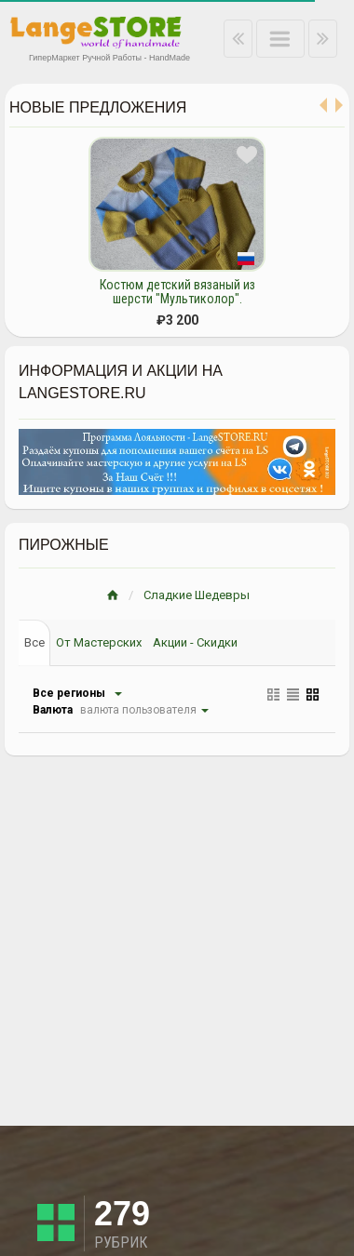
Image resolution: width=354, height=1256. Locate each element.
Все (34, 642)
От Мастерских (99, 642)
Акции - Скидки (195, 642)
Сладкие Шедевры (196, 595)
